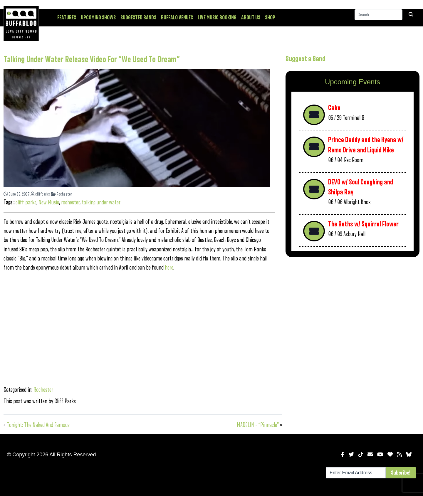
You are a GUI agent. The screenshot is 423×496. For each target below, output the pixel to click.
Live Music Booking (217, 18)
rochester (70, 202)
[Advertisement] (352, 307)
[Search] (378, 17)
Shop (270, 18)
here (169, 268)
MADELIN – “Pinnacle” (258, 425)
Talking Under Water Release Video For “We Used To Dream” (92, 59)
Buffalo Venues (177, 18)
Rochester (61, 194)
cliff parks (26, 202)
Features (66, 18)
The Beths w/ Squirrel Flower (363, 224)
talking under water (101, 202)
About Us (250, 18)
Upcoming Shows (98, 18)
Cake (334, 108)
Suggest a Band (305, 59)
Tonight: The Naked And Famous (38, 425)
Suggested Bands (138, 18)
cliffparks (40, 194)
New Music (48, 202)
